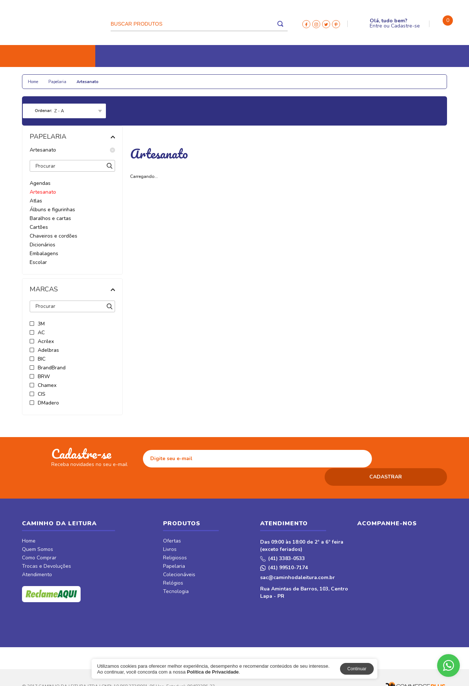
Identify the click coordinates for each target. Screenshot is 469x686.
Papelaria (106, 78)
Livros (36, 78)
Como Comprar (39, 541)
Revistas (300, 78)
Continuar (356, 668)
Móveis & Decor (357, 78)
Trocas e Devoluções (46, 549)
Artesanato (72, 150)
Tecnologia (224, 78)
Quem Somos (37, 532)
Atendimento (37, 557)
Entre (376, 25)
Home (29, 524)
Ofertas (172, 524)
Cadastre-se (405, 25)
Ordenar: (43, 110)
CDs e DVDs (264, 78)
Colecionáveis (146, 78)
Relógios (187, 78)
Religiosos (69, 78)
